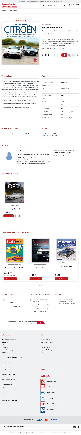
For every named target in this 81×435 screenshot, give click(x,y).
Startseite (4, 10)
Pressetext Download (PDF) (49, 134)
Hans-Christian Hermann (40, 264)
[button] (20, 43)
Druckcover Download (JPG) (49, 135)
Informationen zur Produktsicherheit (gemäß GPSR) (15, 134)
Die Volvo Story (40, 268)
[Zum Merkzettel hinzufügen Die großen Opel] (15, 215)
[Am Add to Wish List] (18, 278)
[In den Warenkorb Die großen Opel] (8, 215)
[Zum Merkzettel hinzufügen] (70, 55)
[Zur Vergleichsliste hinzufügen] (73, 55)
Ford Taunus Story (66, 266)
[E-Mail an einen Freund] (77, 55)
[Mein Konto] (61, 5)
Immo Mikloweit (46, 24)
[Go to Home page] (9, 5)
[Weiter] (44, 285)
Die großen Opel (15, 209)
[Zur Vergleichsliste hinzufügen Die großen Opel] (19, 215)
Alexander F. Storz (14, 205)
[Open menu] (43, 5)
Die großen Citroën (59, 155)
